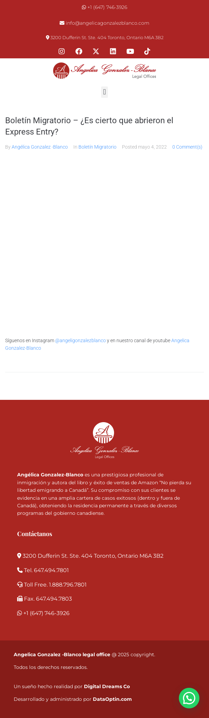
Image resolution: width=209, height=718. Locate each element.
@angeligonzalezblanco (80, 340)
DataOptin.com (112, 699)
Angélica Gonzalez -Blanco (40, 147)
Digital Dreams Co (107, 686)
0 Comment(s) (187, 147)
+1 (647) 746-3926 (107, 7)
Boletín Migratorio (97, 147)
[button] (104, 92)
